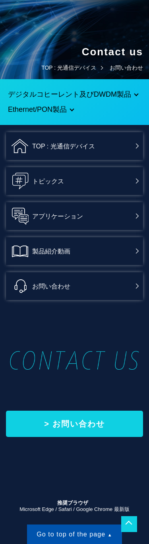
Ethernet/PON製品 (37, 109)
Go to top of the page (71, 534)
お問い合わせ (78, 423)
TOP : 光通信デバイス (68, 67)
